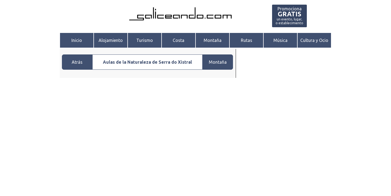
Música (280, 40)
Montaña (213, 40)
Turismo (144, 40)
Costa (178, 40)
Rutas (246, 40)
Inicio (76, 40)
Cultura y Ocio (314, 40)
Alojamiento (111, 40)
